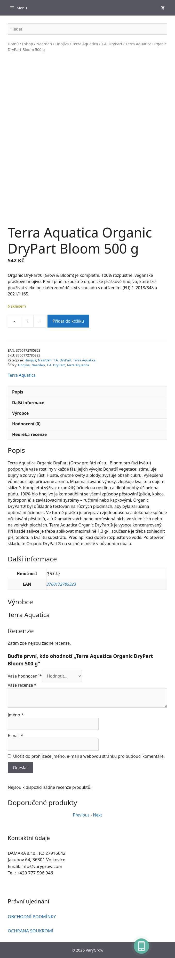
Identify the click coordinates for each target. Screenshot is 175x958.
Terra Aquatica (85, 43)
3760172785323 (61, 584)
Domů (13, 43)
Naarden (44, 43)
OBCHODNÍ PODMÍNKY (32, 916)
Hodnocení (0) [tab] (26, 424)
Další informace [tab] (28, 402)
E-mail (15, 735)
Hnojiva (62, 43)
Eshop (27, 43)
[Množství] (27, 321)
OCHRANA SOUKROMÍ (30, 931)
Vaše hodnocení (25, 676)
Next (97, 815)
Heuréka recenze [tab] (29, 434)
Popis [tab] (17, 392)
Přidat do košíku (68, 321)
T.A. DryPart (111, 43)
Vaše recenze (22, 685)
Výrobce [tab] (20, 413)
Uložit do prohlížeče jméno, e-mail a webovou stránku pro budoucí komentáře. (89, 756)
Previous (81, 815)
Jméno (15, 715)
